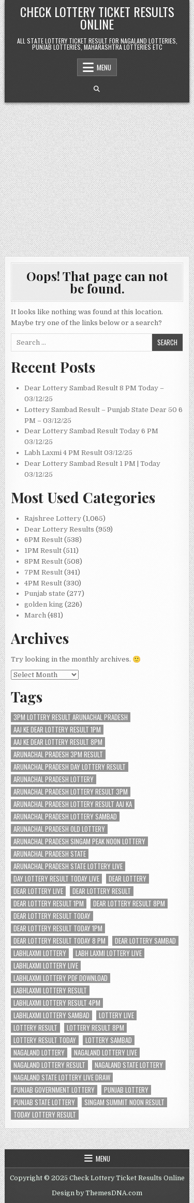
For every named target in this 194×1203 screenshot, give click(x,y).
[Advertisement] (97, 174)
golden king (43, 604)
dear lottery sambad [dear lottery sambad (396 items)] (145, 941)
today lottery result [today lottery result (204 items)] (44, 1115)
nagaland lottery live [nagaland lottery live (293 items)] (105, 1053)
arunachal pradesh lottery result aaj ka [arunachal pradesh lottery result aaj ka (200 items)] (72, 804)
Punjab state (44, 593)
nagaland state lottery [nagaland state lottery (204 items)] (129, 1065)
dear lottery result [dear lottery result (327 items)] (101, 891)
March (35, 615)
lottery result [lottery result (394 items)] (35, 1028)
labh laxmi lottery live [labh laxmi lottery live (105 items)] (109, 953)
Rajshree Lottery (52, 518)
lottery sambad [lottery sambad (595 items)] (108, 1040)
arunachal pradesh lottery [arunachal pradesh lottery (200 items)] (53, 779)
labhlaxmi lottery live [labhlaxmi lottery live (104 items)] (45, 966)
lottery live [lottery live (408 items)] (116, 1015)
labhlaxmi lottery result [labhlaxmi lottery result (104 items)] (50, 990)
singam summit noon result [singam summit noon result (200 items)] (124, 1102)
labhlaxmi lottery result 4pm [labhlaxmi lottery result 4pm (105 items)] (56, 1003)
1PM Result (43, 550)
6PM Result (43, 540)
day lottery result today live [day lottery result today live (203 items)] (56, 879)
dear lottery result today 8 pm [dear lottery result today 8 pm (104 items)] (59, 941)
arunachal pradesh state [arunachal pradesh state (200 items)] (49, 854)
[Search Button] (96, 89)
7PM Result (43, 572)
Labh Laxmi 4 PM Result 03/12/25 (78, 453)
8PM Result (43, 561)
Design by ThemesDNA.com (97, 1193)
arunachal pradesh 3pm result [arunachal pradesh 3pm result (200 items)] (58, 754)
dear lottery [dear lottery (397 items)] (127, 879)
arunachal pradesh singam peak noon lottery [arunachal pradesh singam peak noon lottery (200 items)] (79, 841)
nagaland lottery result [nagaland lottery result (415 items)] (49, 1065)
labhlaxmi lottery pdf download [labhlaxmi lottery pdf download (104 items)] (60, 978)
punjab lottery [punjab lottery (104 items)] (126, 1090)
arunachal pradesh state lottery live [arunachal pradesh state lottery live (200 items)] (68, 866)
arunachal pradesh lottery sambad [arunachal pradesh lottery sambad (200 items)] (65, 816)
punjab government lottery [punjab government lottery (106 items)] (54, 1090)
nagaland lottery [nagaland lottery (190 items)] (39, 1053)
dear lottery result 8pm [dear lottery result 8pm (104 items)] (129, 903)
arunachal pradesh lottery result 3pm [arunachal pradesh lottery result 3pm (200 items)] (70, 792)
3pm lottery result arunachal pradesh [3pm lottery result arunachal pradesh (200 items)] (70, 717)
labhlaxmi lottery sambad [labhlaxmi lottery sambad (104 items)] (51, 1015)
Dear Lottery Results (59, 529)
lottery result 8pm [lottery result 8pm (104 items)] (95, 1028)
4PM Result (43, 583)
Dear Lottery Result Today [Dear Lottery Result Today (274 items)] (52, 916)
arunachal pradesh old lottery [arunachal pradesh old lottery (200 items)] (59, 829)
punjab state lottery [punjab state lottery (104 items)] (44, 1102)
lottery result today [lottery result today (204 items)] (44, 1040)
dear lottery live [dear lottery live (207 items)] (38, 891)
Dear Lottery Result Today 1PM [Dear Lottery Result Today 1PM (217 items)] (57, 928)
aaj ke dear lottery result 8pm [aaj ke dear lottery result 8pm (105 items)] (57, 742)
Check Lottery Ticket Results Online (97, 17)
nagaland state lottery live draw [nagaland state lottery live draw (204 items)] (61, 1077)
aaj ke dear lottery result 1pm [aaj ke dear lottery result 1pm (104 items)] (57, 730)
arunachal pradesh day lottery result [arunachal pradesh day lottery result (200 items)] (69, 767)
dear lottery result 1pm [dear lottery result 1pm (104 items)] (48, 903)
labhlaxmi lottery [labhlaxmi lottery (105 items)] (39, 953)
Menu (104, 67)
